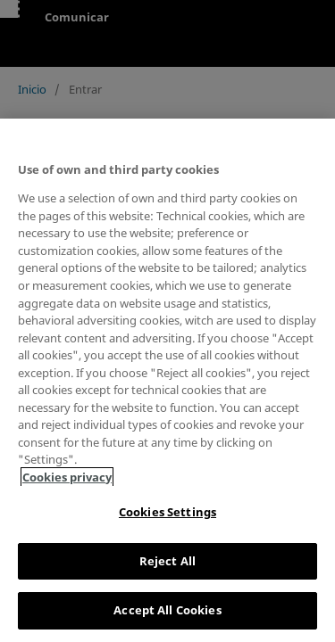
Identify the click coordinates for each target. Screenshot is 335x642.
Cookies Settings (167, 512)
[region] (167, 380)
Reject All (167, 561)
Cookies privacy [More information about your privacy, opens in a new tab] (67, 477)
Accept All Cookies (167, 610)
